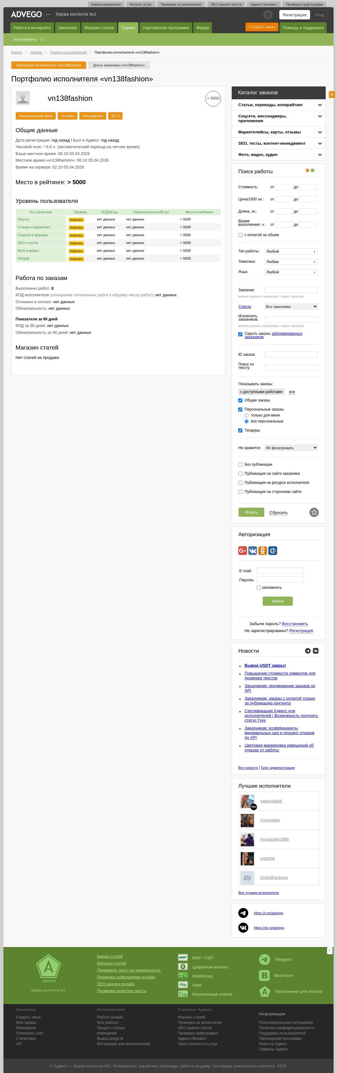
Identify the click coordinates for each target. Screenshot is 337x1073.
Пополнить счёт (30, 1033)
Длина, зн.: (247, 211)
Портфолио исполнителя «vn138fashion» (49, 65)
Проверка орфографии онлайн (126, 977)
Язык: (243, 272)
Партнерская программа (280, 1038)
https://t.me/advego (268, 913)
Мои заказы (26, 1022)
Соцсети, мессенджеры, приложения (262, 118)
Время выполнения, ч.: (252, 223)
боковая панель (332, 94)
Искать (251, 512)
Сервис (128, 27)
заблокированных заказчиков (273, 335)
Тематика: (247, 261)
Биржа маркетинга (106, 4)
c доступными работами (261, 392)
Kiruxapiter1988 (274, 839)
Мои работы (107, 1022)
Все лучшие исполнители (258, 892)
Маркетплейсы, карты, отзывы (269, 132)
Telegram (275, 959)
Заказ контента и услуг (198, 1044)
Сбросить (279, 512)
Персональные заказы (264, 409)
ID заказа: (246, 354)
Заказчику (67, 27)
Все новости (248, 768)
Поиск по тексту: (246, 366)
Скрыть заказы (273, 335)
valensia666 (271, 801)
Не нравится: (249, 448)
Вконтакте (276, 975)
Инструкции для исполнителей (123, 1044)
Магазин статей (99, 27)
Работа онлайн (110, 1017)
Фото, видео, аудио (257, 154)
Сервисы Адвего (273, 1049)
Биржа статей (110, 956)
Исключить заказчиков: (248, 317)
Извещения (26, 1028)
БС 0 (115, 116)
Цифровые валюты (203, 967)
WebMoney (195, 976)
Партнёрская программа (166, 27)
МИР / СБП (195, 958)
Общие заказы (257, 400)
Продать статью (111, 1028)
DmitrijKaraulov (274, 877)
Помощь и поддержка (303, 27)
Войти (277, 601)
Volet (190, 985)
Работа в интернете (32, 27)
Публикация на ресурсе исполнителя (277, 483)
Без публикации (258, 464)
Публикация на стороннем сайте (273, 492)
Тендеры (252, 430)
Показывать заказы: (255, 384)
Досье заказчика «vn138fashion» (119, 65)
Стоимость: (248, 187)
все (292, 392)
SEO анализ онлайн (116, 984)
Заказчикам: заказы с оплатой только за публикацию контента (280, 700)
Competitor (270, 820)
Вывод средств (110, 1038)
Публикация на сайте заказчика (272, 473)
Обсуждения (93, 116)
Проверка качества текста (121, 990)
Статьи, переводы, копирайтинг (270, 104)
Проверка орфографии (304, 4)
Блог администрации (278, 768)
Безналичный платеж (205, 994)
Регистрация (295, 15)
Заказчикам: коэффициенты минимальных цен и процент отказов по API (279, 733)
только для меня (265, 415)
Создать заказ (262, 26)
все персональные (267, 421)
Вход (319, 15)
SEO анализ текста (226, 4)
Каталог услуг (141, 4)
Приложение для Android (290, 991)
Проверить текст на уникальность (129, 970)
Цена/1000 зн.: (251, 199)
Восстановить (295, 623)
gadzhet (267, 858)
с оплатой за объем (262, 235)
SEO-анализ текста (195, 1028)
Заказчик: (246, 290)
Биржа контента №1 (76, 14)
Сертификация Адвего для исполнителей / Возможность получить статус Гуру (281, 715)
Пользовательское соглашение (286, 1022)
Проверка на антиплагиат (181, 4)
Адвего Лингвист (263, 4)
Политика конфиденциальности (286, 1028)
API (19, 1044)
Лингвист (192, 1038)
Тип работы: (248, 251)
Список (244, 306)
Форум (203, 27)
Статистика (26, 1038)
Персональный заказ (36, 116)
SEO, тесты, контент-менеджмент (272, 143)
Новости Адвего (273, 1044)
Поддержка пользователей (282, 1033)
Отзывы (67, 116)
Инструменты (25, 39)
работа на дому (195, 1066)
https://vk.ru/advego (269, 928)
